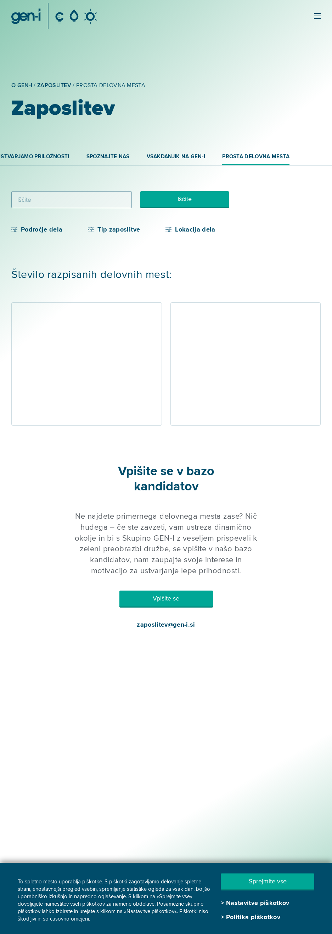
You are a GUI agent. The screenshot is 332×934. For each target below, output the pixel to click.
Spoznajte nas (108, 156)
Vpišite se (166, 598)
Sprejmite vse (268, 881)
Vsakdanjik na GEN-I (176, 156)
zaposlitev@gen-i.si (166, 624)
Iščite (185, 199)
